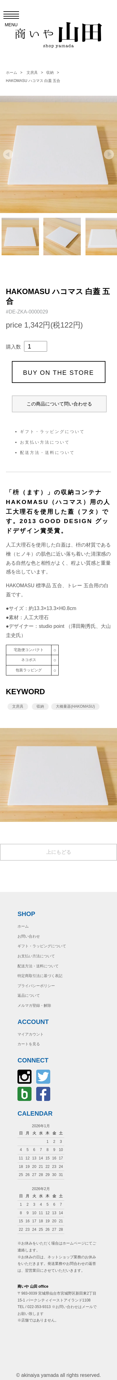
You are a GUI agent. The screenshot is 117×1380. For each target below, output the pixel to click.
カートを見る (28, 1044)
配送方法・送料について (47, 452)
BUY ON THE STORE (58, 372)
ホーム (11, 72)
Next (109, 155)
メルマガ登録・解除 (34, 1005)
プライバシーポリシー (36, 986)
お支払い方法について (45, 442)
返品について (28, 995)
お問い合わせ (28, 936)
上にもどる (58, 852)
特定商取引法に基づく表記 (39, 976)
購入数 (13, 346)
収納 (50, 72)
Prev (8, 155)
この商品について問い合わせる (59, 403)
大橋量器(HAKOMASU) (75, 706)
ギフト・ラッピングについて (52, 431)
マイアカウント (30, 1034)
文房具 (32, 72)
